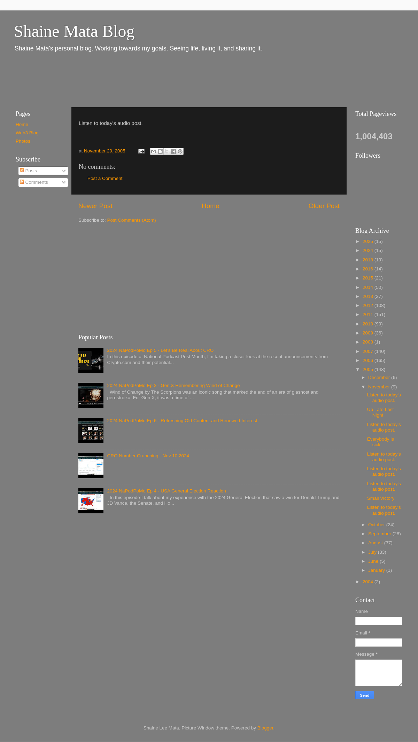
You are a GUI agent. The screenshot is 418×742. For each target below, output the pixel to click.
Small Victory (381, 498)
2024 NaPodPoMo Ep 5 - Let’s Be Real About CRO (160, 350)
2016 (368, 268)
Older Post (324, 206)
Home (210, 206)
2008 (368, 342)
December (379, 377)
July (373, 552)
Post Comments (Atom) (131, 220)
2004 (368, 581)
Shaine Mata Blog (74, 31)
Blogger (265, 728)
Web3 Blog (27, 132)
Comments (34, 182)
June (374, 561)
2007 (368, 351)
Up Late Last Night (380, 412)
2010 (368, 323)
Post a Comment (105, 178)
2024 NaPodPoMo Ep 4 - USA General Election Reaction (166, 491)
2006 (368, 360)
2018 (368, 259)
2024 (368, 250)
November (379, 386)
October (377, 524)
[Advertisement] (135, 79)
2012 (368, 305)
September (380, 533)
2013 (368, 296)
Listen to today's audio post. (384, 397)
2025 (368, 241)
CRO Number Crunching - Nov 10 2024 (148, 455)
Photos (23, 141)
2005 (368, 369)
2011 (368, 314)
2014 (368, 287)
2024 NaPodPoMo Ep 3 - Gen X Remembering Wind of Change (173, 385)
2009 (368, 333)
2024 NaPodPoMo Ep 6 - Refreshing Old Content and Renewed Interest (182, 420)
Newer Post (95, 206)
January (377, 570)
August (376, 542)
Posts (28, 170)
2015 (368, 278)
